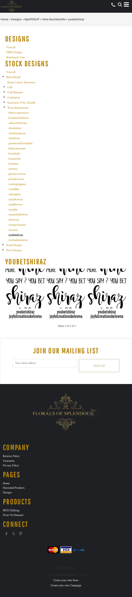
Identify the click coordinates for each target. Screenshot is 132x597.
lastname (13, 164)
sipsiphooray (15, 199)
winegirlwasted (17, 225)
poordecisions (16, 179)
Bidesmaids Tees (15, 57)
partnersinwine (17, 174)
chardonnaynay (17, 133)
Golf (9, 87)
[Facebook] (6, 534)
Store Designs (14, 250)
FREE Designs (14, 52)
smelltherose (15, 205)
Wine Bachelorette (53, 19)
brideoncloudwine (18, 118)
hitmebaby (14, 154)
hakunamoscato (17, 148)
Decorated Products (14, 488)
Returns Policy (11, 456)
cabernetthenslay (17, 123)
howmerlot (14, 159)
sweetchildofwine (18, 215)
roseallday (13, 189)
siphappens (14, 194)
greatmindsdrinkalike (20, 143)
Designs (16, 19)
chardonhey (15, 128)
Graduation (13, 98)
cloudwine (14, 138)
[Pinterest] (21, 534)
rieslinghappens (17, 184)
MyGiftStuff (31, 19)
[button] (120, 4)
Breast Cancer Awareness (21, 82)
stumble (12, 210)
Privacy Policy (11, 466)
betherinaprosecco (18, 113)
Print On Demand (13, 515)
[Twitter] (13, 534)
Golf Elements (15, 92)
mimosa (12, 169)
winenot (13, 230)
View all (10, 47)
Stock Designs (14, 245)
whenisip (13, 220)
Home (4, 19)
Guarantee (8, 461)
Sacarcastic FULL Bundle (21, 103)
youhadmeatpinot (18, 240)
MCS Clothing (11, 510)
